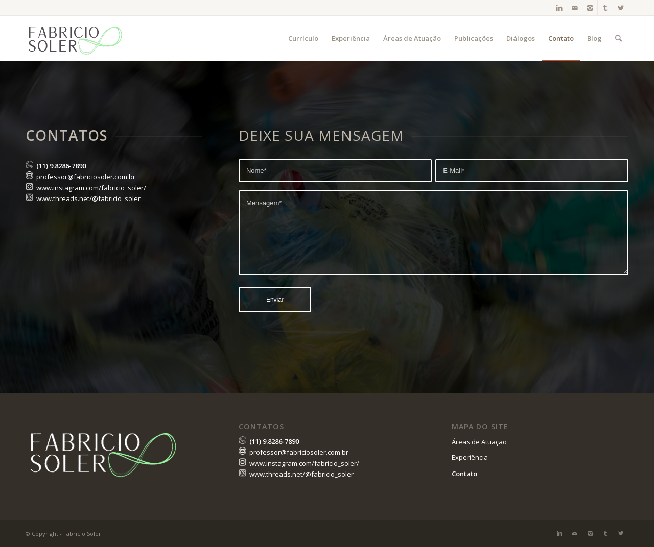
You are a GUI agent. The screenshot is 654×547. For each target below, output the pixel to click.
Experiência (470, 457)
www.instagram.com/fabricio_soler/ (91, 187)
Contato (464, 473)
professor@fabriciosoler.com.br (85, 176)
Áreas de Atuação (479, 441)
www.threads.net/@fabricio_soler (88, 198)
